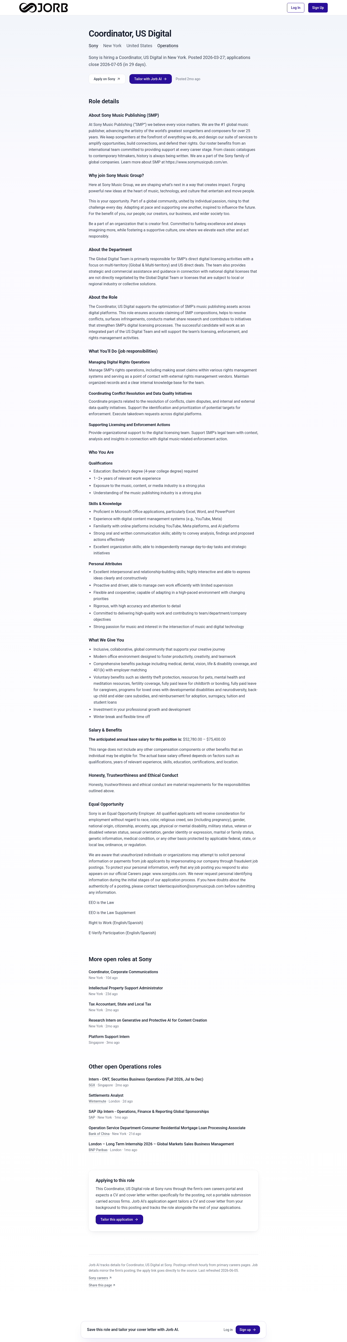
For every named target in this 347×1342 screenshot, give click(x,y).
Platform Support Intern (109, 1036)
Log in (228, 1330)
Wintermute (97, 1101)
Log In (295, 8)
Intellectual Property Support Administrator (126, 988)
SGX (92, 1085)
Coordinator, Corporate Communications (123, 972)
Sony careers (100, 1278)
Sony (93, 45)
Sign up (248, 1330)
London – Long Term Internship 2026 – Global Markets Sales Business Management (161, 1144)
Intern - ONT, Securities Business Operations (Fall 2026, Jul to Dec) (146, 1079)
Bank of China (99, 1134)
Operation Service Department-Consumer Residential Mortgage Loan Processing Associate (167, 1128)
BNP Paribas (98, 1150)
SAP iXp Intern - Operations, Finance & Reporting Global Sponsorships (149, 1111)
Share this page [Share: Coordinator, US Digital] (102, 1285)
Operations (167, 45)
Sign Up (318, 8)
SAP (92, 1117)
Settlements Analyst (106, 1095)
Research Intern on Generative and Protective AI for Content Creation (148, 1020)
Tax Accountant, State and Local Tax (120, 1004)
